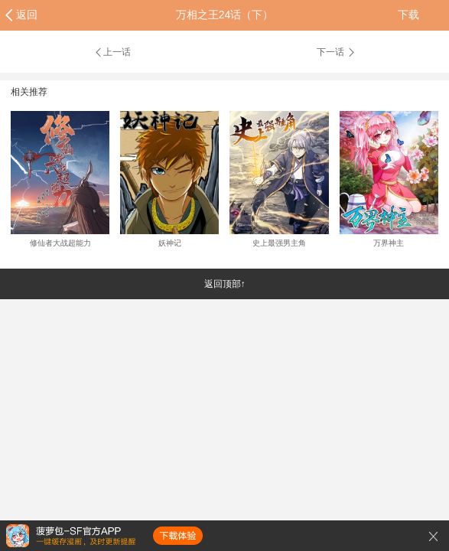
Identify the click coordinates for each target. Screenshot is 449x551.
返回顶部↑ (225, 284)
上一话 (112, 52)
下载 (408, 14)
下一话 (336, 52)
